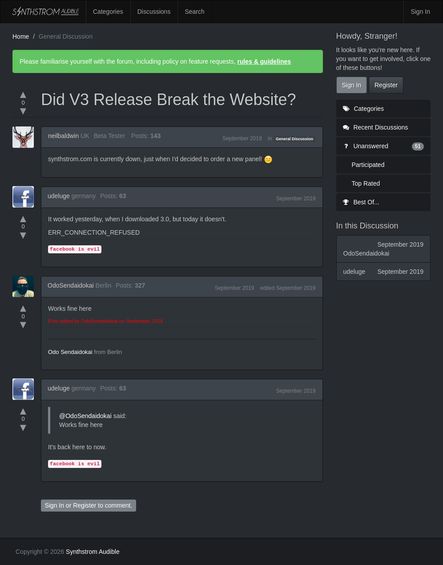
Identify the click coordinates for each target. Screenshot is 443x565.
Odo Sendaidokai (70, 352)
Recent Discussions (375, 127)
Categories (108, 11)
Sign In (420, 11)
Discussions (154, 11)
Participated (368, 164)
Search (194, 11)
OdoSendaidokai (71, 285)
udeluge (59, 195)
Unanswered (383, 146)
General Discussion (294, 139)
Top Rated (366, 183)
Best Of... (361, 202)
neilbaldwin (63, 135)
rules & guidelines (264, 61)
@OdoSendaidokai (85, 415)
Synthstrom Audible (45, 11)
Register (84, 505)
